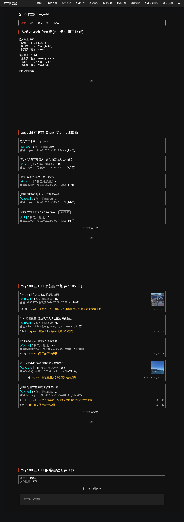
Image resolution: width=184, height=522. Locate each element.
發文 (40, 22)
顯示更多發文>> (92, 228)
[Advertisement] (92, 103)
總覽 (23, 22)
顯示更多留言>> (92, 411)
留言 (48, 22)
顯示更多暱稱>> (92, 488)
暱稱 (56, 22)
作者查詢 (30, 14)
